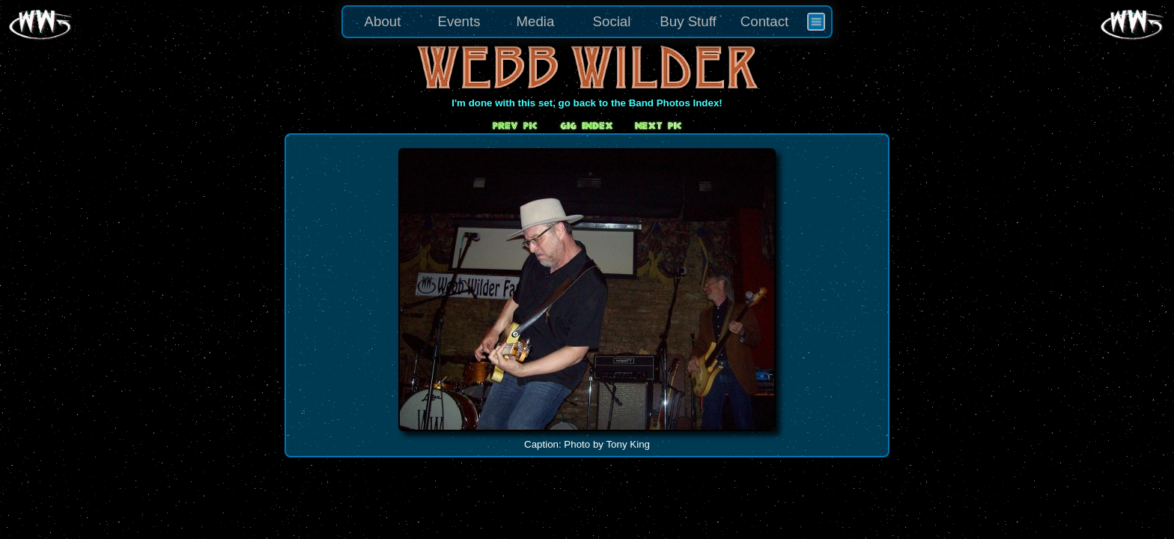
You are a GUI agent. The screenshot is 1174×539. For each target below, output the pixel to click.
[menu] (587, 21)
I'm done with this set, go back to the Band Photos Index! (587, 103)
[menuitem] (816, 22)
